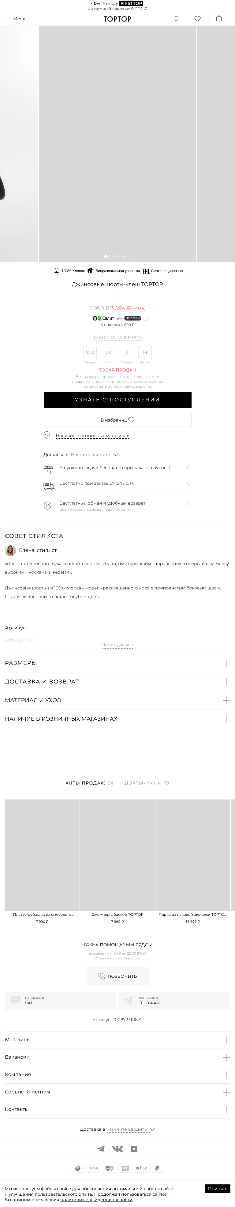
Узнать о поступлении (117, 400)
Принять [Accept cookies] (217, 1188)
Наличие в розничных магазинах (92, 435)
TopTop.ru (118, 19)
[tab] (89, 786)
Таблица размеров (117, 337)
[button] (105, 256)
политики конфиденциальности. (96, 1199)
